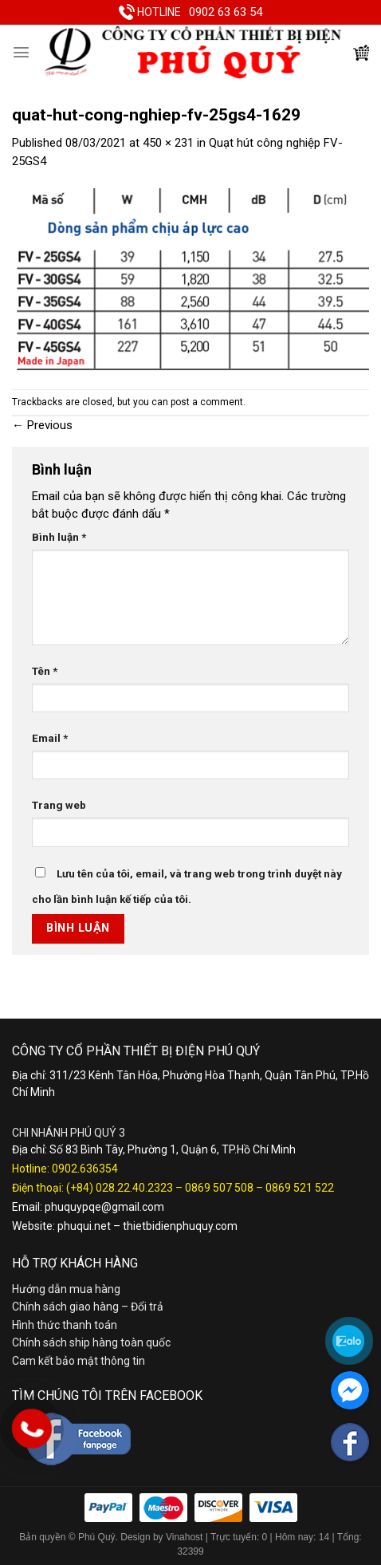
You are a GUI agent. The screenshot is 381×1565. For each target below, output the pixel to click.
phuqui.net (84, 1226)
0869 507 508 (219, 1187)
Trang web (59, 804)
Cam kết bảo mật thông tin (78, 1360)
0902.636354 (85, 1168)
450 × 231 (168, 143)
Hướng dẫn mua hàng (66, 1289)
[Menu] (21, 52)
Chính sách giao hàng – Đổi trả (87, 1306)
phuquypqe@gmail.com (104, 1206)
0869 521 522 (299, 1187)
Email (50, 737)
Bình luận (59, 536)
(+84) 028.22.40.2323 (119, 1187)
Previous (42, 425)
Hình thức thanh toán (64, 1325)
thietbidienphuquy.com (180, 1226)
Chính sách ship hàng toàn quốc (91, 1342)
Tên (44, 670)
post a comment (207, 402)
